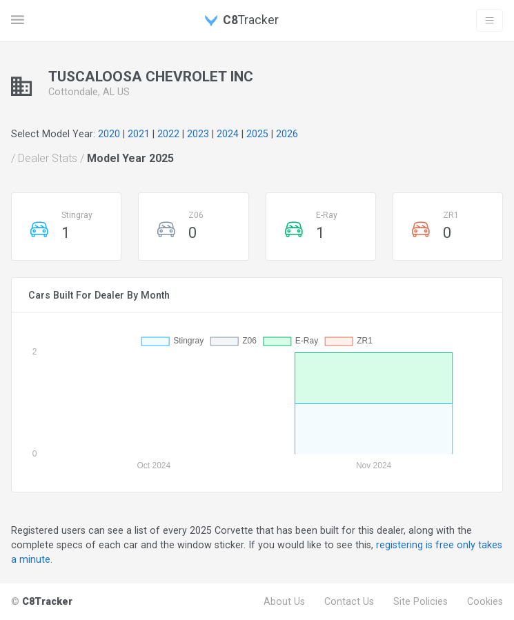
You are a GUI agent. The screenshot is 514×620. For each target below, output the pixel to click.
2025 (257, 133)
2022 (168, 133)
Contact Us (349, 601)
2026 (287, 133)
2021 (139, 133)
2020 (109, 133)
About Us (284, 601)
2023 (198, 133)
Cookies (485, 601)
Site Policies (420, 601)
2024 (228, 133)
